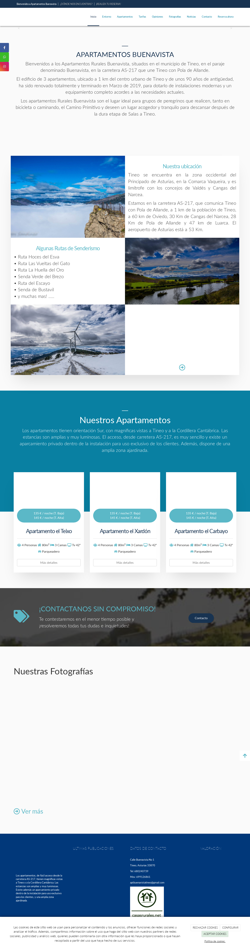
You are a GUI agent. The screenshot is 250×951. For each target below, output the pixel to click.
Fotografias (175, 16)
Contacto (207, 16)
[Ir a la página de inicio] (10, 16)
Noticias (191, 16)
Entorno (106, 16)
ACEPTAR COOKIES (215, 933)
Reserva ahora (225, 16)
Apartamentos (125, 16)
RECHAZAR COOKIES (205, 927)
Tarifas (142, 16)
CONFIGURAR (230, 927)
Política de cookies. (215, 941)
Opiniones (157, 16)
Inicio (93, 16)
